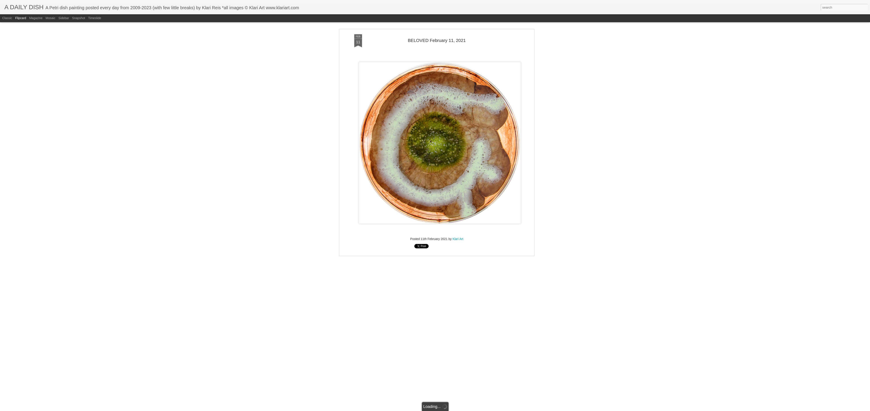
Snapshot (78, 18)
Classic (7, 18)
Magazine (36, 18)
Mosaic (50, 18)
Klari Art (458, 239)
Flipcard (20, 18)
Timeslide (94, 18)
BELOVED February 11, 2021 (437, 40)
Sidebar (63, 18)
